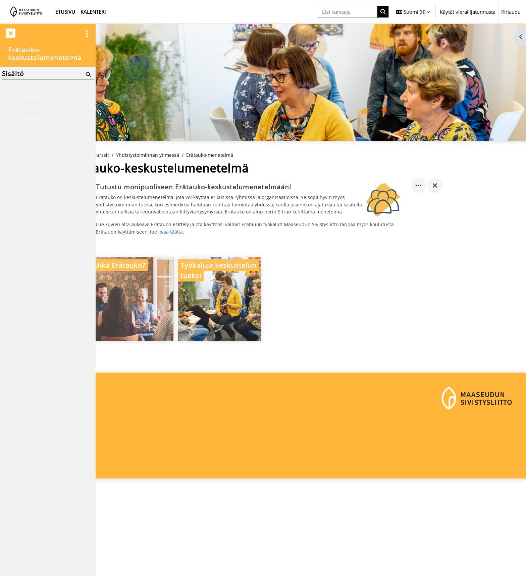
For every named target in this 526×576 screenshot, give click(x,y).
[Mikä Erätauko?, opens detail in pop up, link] (180, 332)
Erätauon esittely (220, 256)
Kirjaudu (511, 11)
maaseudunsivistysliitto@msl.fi (136, 551)
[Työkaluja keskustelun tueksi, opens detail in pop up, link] (267, 332)
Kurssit (150, 178)
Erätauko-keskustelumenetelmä (45, 53)
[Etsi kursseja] (347, 12)
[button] (412, 11)
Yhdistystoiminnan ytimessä (197, 178)
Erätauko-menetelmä (261, 178)
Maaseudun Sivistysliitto (129, 528)
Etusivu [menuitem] (65, 11)
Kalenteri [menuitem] (93, 11)
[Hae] (88, 74)
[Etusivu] (26, 11)
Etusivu (126, 178)
